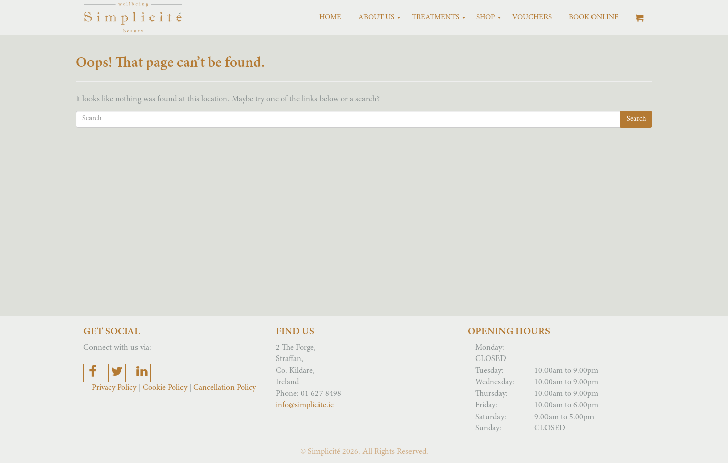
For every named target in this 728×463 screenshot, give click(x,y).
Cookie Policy (165, 388)
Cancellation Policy (224, 388)
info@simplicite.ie (305, 405)
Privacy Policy (115, 388)
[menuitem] (330, 17)
